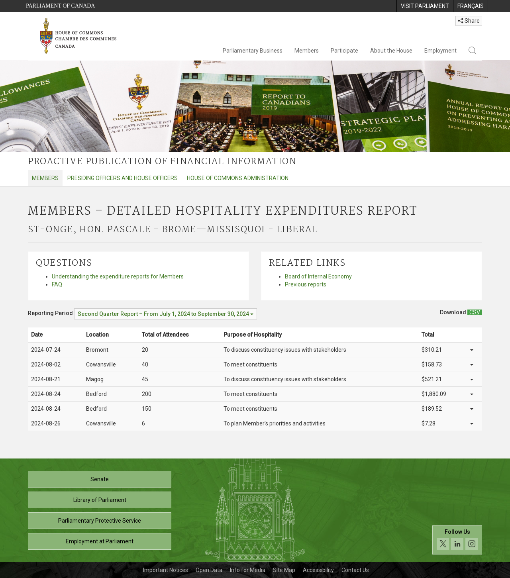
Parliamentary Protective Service (99, 520)
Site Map (284, 570)
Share (469, 21)
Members (306, 50)
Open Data (209, 570)
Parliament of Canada (60, 6)
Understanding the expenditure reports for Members (118, 276)
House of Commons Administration (237, 178)
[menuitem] (424, 6)
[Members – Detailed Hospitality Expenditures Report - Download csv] (474, 312)
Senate (99, 479)
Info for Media (247, 570)
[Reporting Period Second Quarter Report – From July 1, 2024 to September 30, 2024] (165, 313)
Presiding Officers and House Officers (122, 178)
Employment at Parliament (99, 541)
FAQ (57, 284)
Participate (344, 50)
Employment (440, 50)
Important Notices (165, 570)
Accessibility (318, 570)
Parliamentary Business (252, 50)
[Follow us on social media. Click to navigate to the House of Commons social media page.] (457, 539)
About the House (391, 50)
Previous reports (305, 284)
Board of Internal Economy (318, 276)
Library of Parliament (99, 500)
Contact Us (355, 570)
